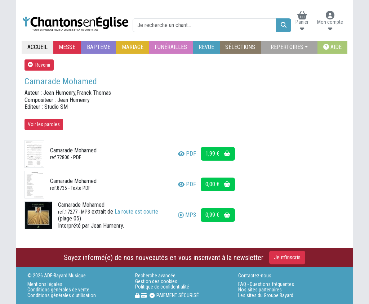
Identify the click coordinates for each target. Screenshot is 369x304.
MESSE (67, 47)
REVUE (206, 47)
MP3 (187, 214)
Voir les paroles (44, 124)
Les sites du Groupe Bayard (265, 295)
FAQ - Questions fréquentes (266, 284)
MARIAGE (132, 47)
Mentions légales (44, 284)
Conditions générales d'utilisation (61, 295)
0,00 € (217, 184)
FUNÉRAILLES (171, 47)
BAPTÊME (98, 47)
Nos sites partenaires (260, 289)
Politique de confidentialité (162, 287)
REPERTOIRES (287, 47)
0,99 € (217, 214)
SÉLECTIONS (240, 47)
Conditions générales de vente (58, 289)
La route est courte (136, 211)
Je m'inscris (287, 257)
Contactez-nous (254, 275)
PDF (187, 153)
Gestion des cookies (156, 281)
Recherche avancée (155, 275)
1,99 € (217, 153)
